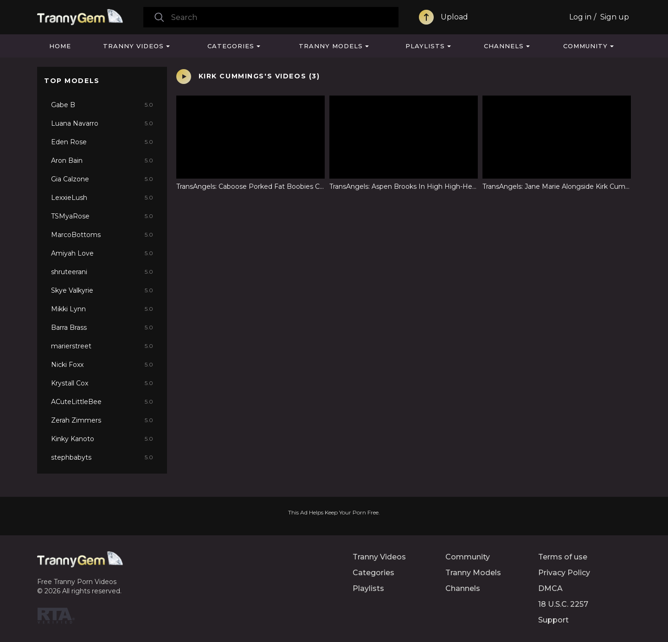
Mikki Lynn (102, 309)
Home (60, 46)
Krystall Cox (102, 383)
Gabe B (102, 105)
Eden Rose (102, 142)
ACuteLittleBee (102, 401)
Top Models (72, 81)
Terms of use (562, 556)
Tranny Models (331, 46)
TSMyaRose (102, 216)
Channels (504, 46)
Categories (230, 46)
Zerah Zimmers (102, 420)
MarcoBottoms (102, 234)
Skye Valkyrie (102, 290)
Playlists (425, 46)
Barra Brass (102, 327)
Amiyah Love (102, 253)
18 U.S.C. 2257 (563, 604)
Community (585, 46)
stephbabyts (102, 457)
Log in (580, 17)
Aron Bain (102, 160)
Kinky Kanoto (102, 439)
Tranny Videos (133, 46)
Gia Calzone (102, 179)
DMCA (550, 588)
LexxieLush (102, 197)
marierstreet (102, 346)
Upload (454, 17)
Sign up (614, 17)
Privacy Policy (564, 572)
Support (553, 620)
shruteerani (102, 272)
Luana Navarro (102, 123)
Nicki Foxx (102, 364)
